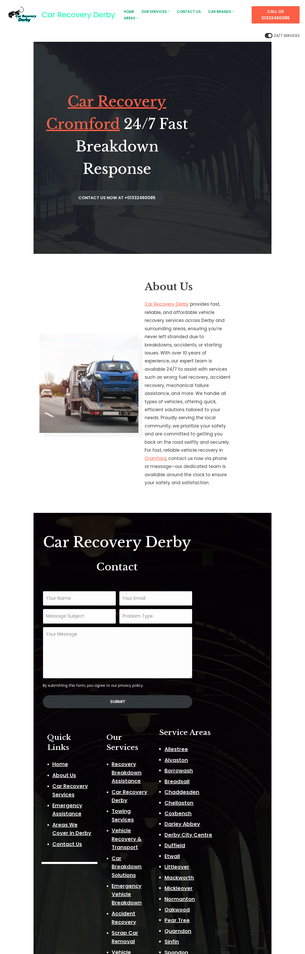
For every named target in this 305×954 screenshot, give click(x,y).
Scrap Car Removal (144, 758)
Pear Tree (222, 821)
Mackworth (224, 778)
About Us (31, 667)
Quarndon (222, 832)
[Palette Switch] (282, 36)
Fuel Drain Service (142, 824)
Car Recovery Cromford (119, 109)
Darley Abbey (227, 725)
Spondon (221, 853)
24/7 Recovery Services (149, 791)
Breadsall (221, 682)
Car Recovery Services (49, 678)
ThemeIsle (64, 947)
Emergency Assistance (50, 689)
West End (221, 896)
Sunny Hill (221, 875)
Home (27, 656)
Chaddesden (226, 693)
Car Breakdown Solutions (152, 717)
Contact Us (34, 711)
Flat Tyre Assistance (145, 813)
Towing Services (140, 687)
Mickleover (223, 789)
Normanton (224, 800)
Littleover (221, 768)
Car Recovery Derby (181, 276)
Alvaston (221, 661)
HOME (129, 11)
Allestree (221, 650)
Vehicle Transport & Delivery (156, 769)
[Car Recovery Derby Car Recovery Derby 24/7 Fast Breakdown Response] (60, 15)
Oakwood (222, 810)
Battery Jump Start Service (155, 802)
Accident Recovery (143, 747)
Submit (152, 604)
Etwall (217, 757)
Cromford (230, 365)
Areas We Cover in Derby (52, 700)
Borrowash (223, 671)
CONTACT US (189, 11)
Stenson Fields (228, 864)
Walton (218, 885)
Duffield (219, 746)
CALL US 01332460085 (275, 15)
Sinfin (216, 842)
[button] (169, 11)
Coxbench (222, 714)
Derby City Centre (233, 736)
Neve (11, 947)
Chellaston (223, 704)
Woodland (223, 907)
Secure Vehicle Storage (149, 780)
